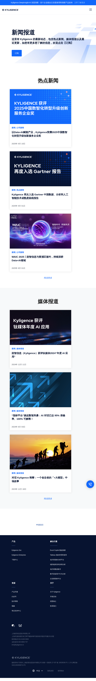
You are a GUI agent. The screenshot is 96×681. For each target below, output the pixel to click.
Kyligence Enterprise (19, 558)
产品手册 (15, 595)
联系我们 (56, 528)
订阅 (17, 53)
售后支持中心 (16, 614)
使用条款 (61, 674)
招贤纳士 (53, 604)
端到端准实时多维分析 (58, 567)
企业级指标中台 (55, 582)
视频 (13, 609)
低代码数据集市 (55, 572)
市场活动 (53, 600)
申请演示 (39, 528)
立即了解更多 (79, 3)
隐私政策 (50, 674)
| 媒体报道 (20, 350)
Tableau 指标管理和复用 (58, 558)
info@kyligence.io (18, 648)
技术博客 (15, 604)
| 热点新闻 (20, 191)
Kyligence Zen (16, 553)
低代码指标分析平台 (57, 563)
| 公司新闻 (20, 128)
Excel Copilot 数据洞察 (58, 553)
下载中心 (15, 563)
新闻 (14, 128)
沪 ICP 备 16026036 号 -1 (61, 666)
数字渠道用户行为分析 (58, 577)
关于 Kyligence (55, 595)
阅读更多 (48, 280)
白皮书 (14, 600)
